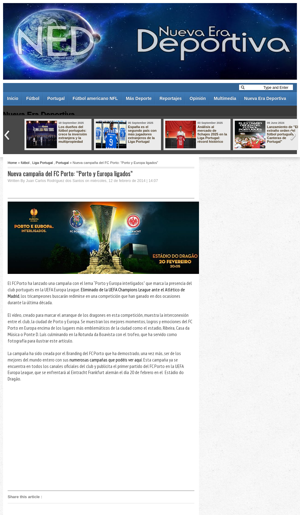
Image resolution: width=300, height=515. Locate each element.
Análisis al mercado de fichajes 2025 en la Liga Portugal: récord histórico (212, 134)
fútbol (25, 163)
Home (12, 163)
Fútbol (32, 98)
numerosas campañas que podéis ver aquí (105, 360)
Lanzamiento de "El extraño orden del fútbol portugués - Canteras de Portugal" (282, 134)
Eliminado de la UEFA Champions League (116, 289)
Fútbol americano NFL (95, 98)
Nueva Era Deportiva (265, 98)
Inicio (12, 98)
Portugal (56, 98)
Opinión (197, 98)
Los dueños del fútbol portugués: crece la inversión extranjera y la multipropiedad (72, 134)
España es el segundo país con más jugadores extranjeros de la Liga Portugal (142, 134)
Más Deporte (139, 98)
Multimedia (225, 98)
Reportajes (170, 98)
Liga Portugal (42, 163)
